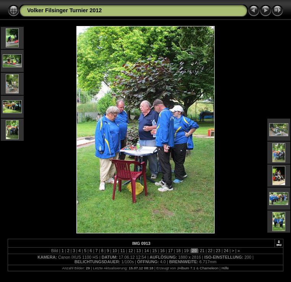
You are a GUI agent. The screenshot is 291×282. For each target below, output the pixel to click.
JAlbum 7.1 (186, 268)
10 (114, 250)
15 (154, 250)
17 (170, 250)
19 (186, 250)
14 (146, 250)
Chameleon (209, 268)
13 (138, 250)
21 (202, 250)
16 (162, 250)
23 (218, 250)
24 (226, 250)
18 (178, 250)
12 (130, 250)
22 (210, 250)
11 (122, 250)
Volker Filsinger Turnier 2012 (64, 10)
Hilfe (225, 268)
